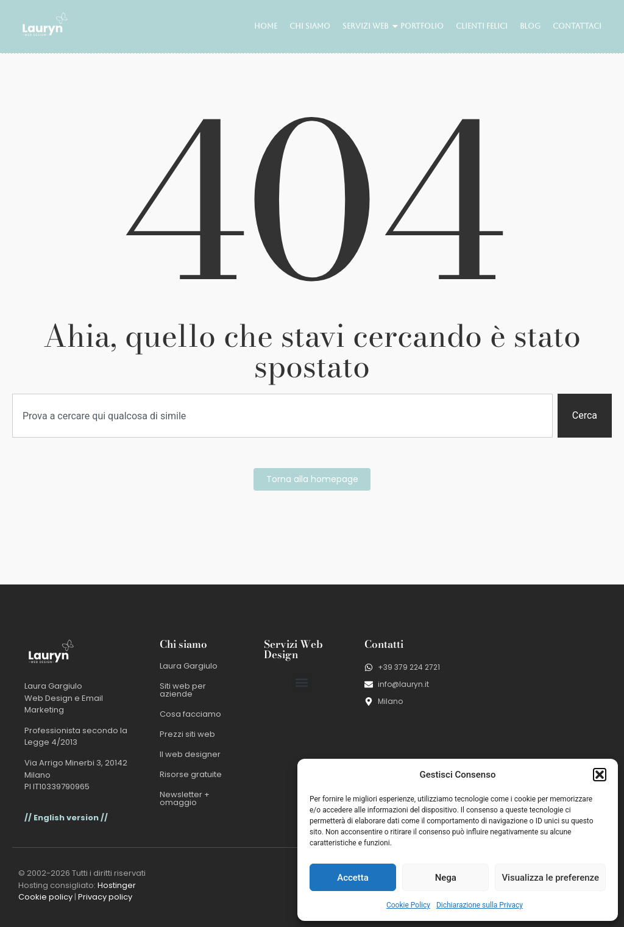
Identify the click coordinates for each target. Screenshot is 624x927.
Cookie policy (45, 897)
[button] (600, 775)
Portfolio (422, 26)
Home (265, 26)
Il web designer (190, 754)
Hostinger (117, 885)
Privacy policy (105, 897)
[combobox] (282, 416)
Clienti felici (482, 26)
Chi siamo (309, 26)
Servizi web (367, 26)
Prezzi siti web (187, 734)
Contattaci (577, 26)
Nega (445, 877)
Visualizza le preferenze (550, 877)
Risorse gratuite (191, 774)
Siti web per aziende (183, 690)
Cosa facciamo (190, 714)
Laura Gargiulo (189, 666)
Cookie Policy (408, 905)
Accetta (353, 877)
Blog (530, 26)
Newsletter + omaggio (185, 798)
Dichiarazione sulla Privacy (479, 905)
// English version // (66, 817)
